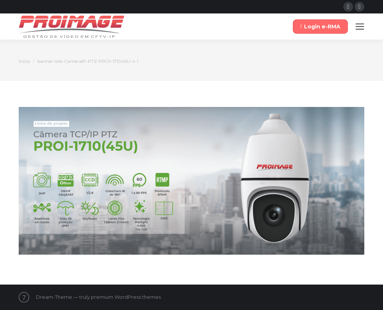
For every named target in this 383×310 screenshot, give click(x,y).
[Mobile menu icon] (359, 26)
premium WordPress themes (126, 297)
